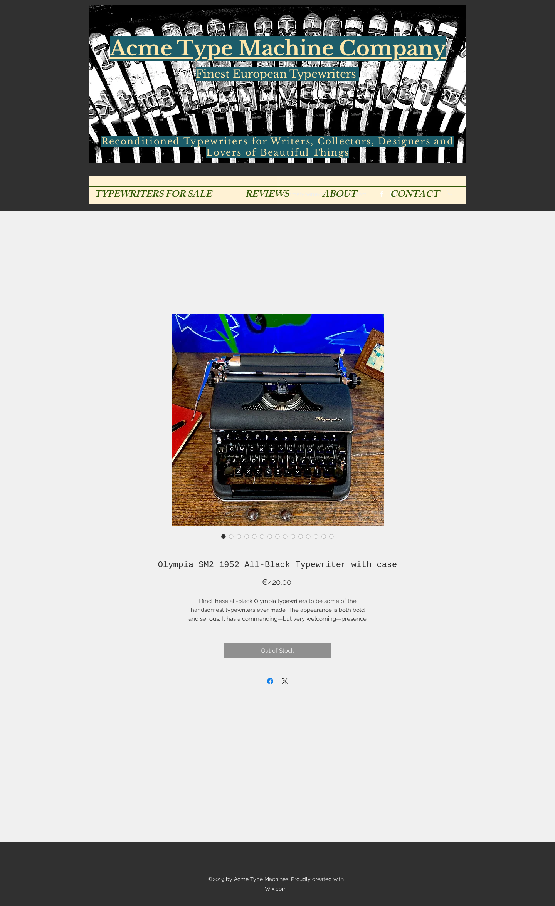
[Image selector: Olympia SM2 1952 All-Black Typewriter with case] (223, 536)
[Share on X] (284, 681)
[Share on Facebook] (270, 681)
